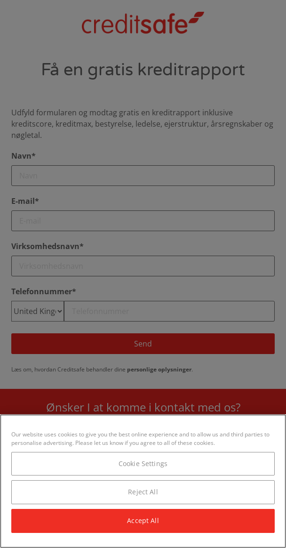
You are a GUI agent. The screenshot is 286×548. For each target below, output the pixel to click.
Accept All (143, 520)
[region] (143, 481)
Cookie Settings (143, 463)
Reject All (143, 491)
